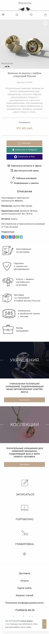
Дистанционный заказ (24, 170)
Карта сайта (24, 588)
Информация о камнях (24, 183)
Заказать (24, 143)
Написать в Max (24, 156)
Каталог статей (24, 595)
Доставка (24, 573)
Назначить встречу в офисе (24, 166)
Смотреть (24, 400)
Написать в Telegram (24, 149)
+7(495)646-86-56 (25, 610)
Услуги (25, 580)
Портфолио (24, 512)
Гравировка (24, 537)
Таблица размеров (24, 178)
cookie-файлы (26, 621)
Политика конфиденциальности (24, 603)
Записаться (24, 487)
